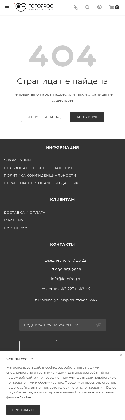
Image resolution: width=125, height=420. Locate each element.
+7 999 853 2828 (65, 270)
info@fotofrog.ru (66, 278)
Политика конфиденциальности (40, 175)
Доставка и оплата (25, 212)
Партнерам (16, 228)
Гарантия (14, 220)
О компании (17, 160)
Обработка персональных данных (41, 183)
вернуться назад (43, 117)
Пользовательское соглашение (38, 168)
